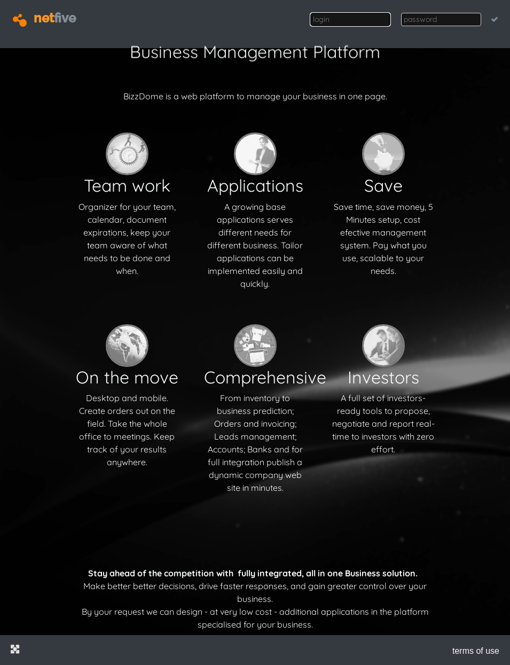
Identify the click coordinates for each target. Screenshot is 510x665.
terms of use (475, 650)
